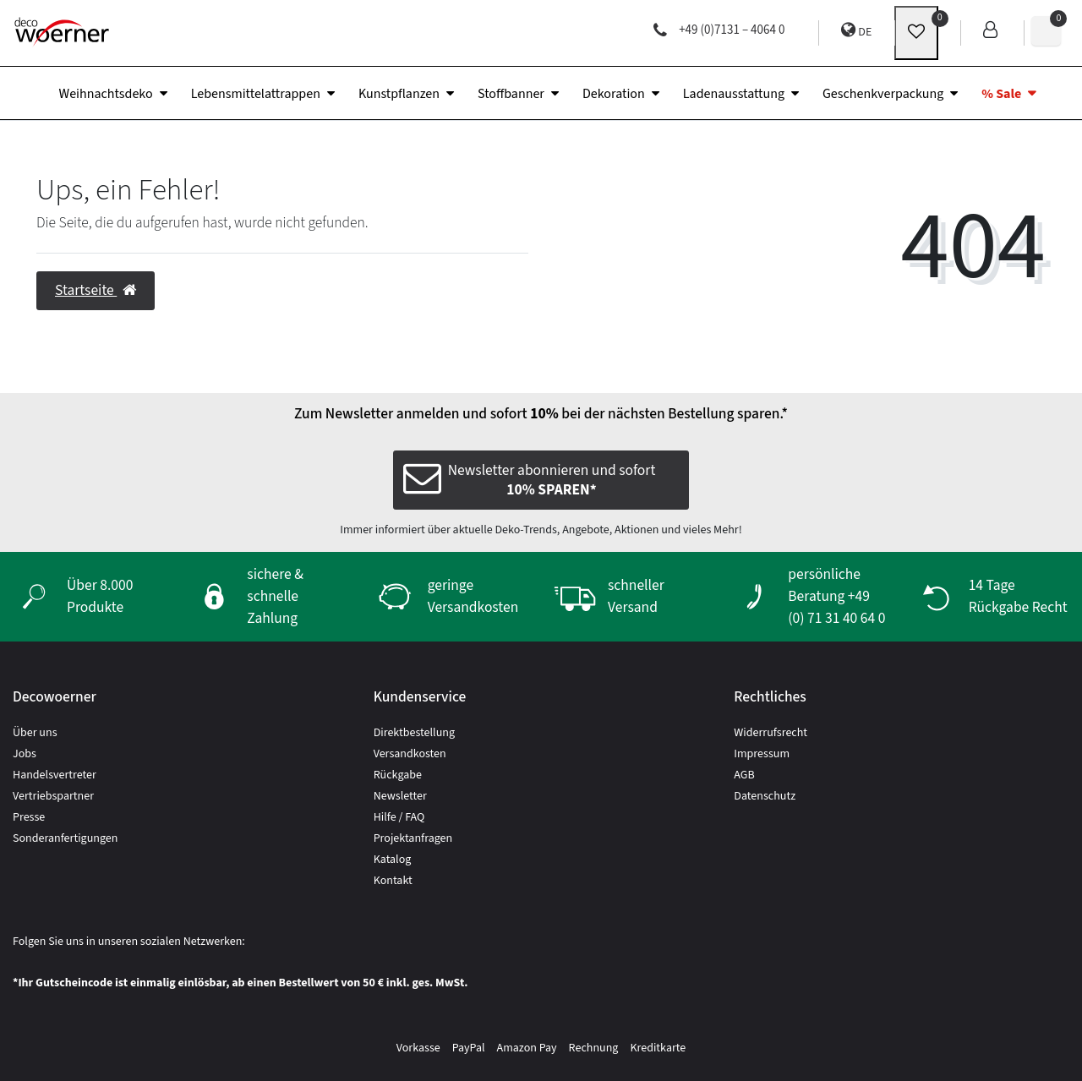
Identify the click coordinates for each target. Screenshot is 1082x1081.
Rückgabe (398, 775)
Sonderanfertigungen (65, 838)
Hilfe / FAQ (399, 817)
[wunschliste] (916, 33)
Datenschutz (764, 796)
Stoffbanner (511, 94)
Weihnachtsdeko (106, 94)
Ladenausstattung (733, 94)
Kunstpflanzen (399, 94)
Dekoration (613, 94)
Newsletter (400, 796)
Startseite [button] (95, 290)
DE (856, 31)
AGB (744, 775)
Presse (29, 817)
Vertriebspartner (53, 796)
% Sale (1001, 94)
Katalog (393, 859)
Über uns (35, 732)
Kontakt (393, 880)
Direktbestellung (414, 732)
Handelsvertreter (54, 775)
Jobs (24, 753)
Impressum (762, 753)
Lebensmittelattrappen (255, 94)
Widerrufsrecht (770, 732)
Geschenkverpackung (882, 94)
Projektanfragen (413, 838)
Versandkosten (410, 753)
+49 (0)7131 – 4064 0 (718, 30)
